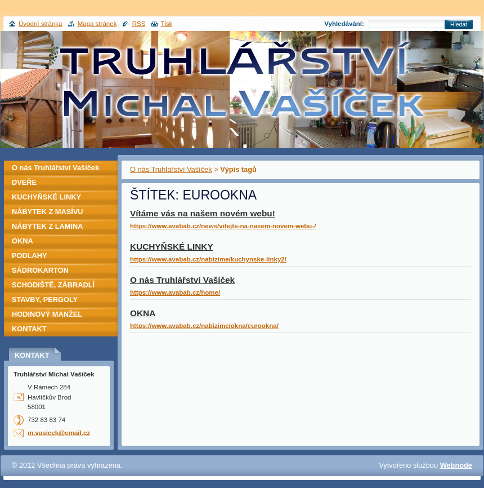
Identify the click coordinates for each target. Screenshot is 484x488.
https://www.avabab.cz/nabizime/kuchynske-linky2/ (208, 259)
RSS (139, 23)
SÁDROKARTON (40, 270)
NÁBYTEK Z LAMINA (47, 226)
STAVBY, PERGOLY (45, 299)
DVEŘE (24, 182)
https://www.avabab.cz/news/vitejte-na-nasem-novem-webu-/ (223, 226)
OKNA (142, 313)
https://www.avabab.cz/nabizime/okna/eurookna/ (204, 325)
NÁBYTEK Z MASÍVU (47, 211)
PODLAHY (29, 255)
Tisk (167, 23)
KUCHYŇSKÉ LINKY (171, 246)
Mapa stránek (97, 23)
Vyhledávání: (344, 23)
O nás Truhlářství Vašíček (171, 169)
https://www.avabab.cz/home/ (175, 292)
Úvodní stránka (40, 23)
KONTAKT (29, 329)
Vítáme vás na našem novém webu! (202, 213)
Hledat (458, 24)
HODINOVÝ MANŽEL (47, 314)
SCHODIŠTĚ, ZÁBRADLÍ (53, 285)
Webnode (456, 465)
